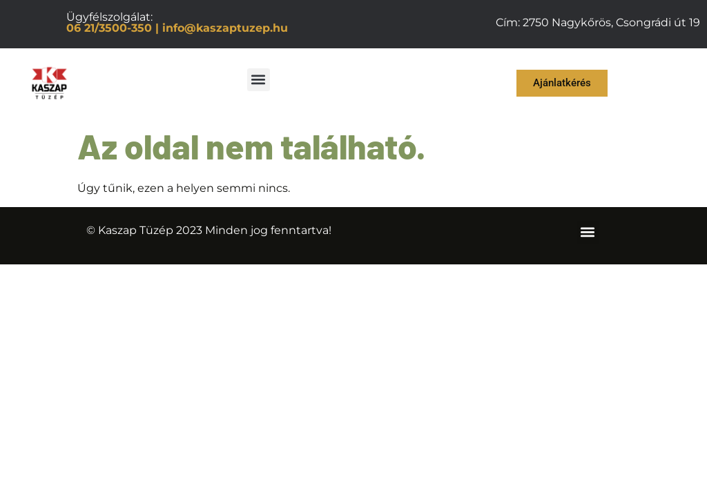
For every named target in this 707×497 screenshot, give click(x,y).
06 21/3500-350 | (112, 28)
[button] (258, 79)
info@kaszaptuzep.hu (225, 28)
